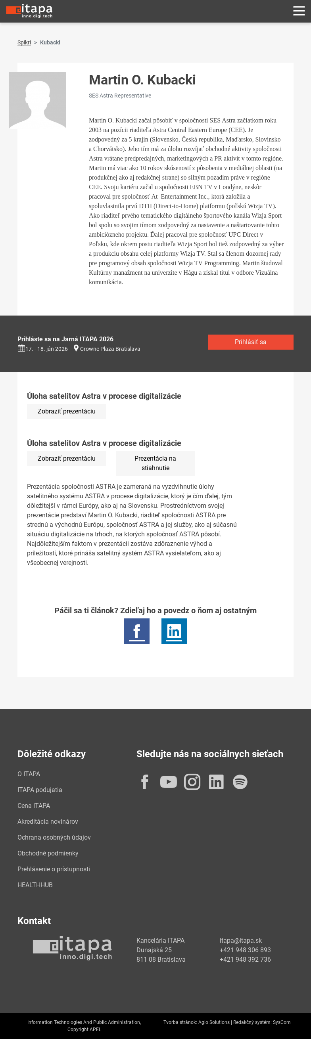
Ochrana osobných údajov (54, 837)
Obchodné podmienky (48, 853)
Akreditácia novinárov (47, 821)
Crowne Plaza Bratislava (110, 349)
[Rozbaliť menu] (299, 11)
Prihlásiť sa (251, 342)
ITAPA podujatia (39, 790)
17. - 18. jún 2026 (42, 349)
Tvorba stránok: (180, 1022)
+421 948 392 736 (245, 959)
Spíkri (24, 42)
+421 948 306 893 (245, 950)
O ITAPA (28, 774)
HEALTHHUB (35, 885)
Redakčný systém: (252, 1022)
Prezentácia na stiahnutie (155, 463)
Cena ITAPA (33, 805)
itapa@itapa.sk (241, 940)
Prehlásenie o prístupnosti (53, 869)
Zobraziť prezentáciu (67, 411)
